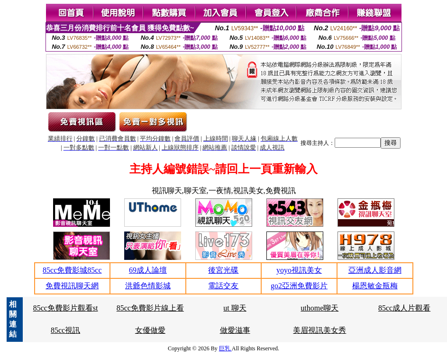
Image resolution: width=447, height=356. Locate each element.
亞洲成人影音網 (374, 270)
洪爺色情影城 (148, 286)
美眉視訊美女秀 (319, 330)
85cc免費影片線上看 (150, 308)
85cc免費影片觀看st (65, 308)
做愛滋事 (235, 330)
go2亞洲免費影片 (299, 286)
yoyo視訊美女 (299, 270)
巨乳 (225, 348)
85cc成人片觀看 (404, 308)
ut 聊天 (234, 308)
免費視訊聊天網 (72, 286)
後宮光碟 (223, 270)
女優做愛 (150, 330)
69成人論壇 (148, 270)
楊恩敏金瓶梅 (375, 286)
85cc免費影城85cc (72, 270)
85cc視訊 (65, 330)
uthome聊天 (319, 308)
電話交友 (223, 286)
